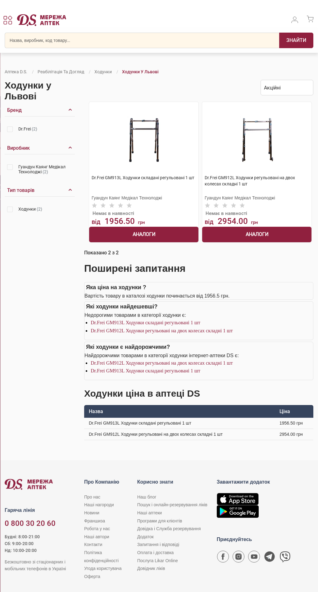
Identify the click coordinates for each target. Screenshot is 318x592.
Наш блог (147, 496)
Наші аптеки (149, 512)
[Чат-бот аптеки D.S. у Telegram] (269, 558)
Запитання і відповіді (158, 544)
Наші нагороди (99, 504)
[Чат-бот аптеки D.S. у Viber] (285, 558)
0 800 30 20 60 (30, 523)
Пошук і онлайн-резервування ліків (172, 504)
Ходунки (103, 71)
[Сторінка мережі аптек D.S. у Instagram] (238, 558)
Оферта (92, 576)
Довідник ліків (151, 568)
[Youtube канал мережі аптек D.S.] (254, 558)
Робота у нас (97, 528)
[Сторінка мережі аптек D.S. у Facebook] (223, 558)
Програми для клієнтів (159, 520)
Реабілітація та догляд (61, 71)
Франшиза (94, 520)
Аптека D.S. (16, 71)
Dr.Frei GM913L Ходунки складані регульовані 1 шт (145, 322)
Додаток (145, 536)
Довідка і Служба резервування (169, 528)
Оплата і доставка (155, 552)
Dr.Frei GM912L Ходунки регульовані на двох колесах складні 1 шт (162, 330)
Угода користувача (102, 568)
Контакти (93, 544)
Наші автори (96, 536)
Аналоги (144, 234)
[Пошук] (296, 40)
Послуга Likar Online (157, 560)
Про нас (92, 496)
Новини (91, 512)
